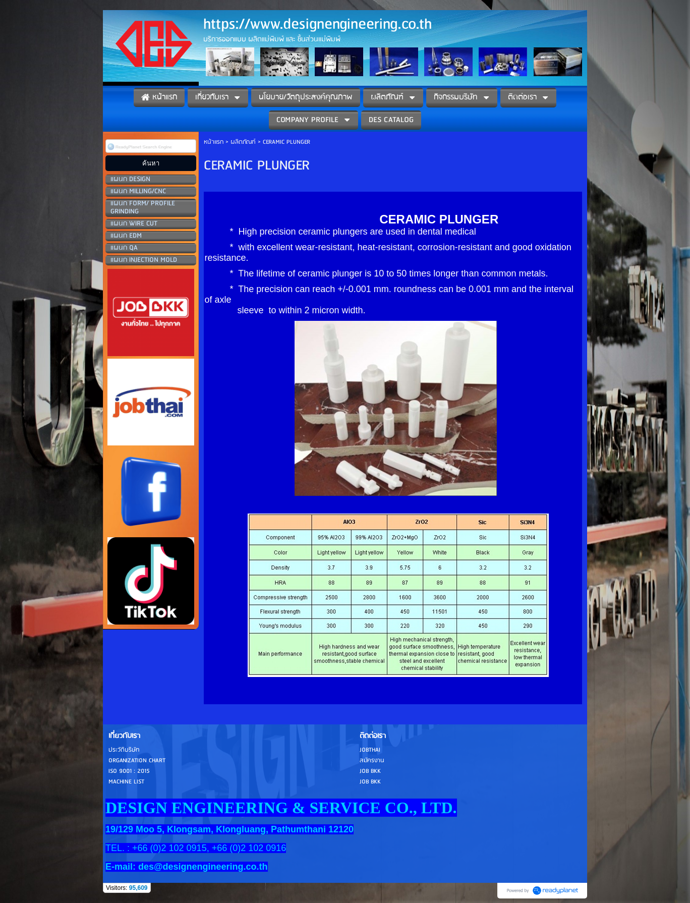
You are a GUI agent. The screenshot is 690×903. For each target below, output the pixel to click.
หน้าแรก (213, 142)
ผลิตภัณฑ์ (243, 142)
